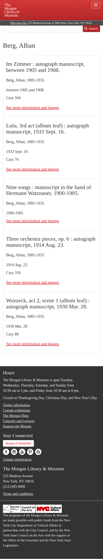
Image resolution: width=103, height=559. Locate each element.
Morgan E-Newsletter (18, 443)
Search (91, 28)
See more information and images (32, 107)
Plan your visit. (18, 23)
